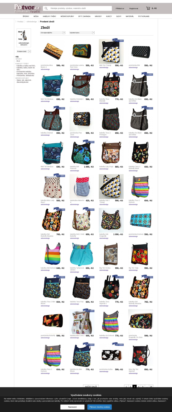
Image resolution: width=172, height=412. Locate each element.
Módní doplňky (67, 16)
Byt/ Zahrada (84, 16)
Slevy (118, 16)
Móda (36, 16)
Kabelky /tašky (49, 16)
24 (151, 387)
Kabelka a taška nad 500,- (26, 66)
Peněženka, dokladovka (25, 75)
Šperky (26, 16)
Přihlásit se (120, 8)
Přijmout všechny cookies (99, 407)
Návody (98, 16)
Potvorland (143, 16)
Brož (18, 61)
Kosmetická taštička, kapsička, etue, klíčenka (25, 72)
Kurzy (109, 16)
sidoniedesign (32, 22)
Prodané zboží (47, 21)
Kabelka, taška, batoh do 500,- (26, 69)
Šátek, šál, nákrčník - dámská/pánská (24, 81)
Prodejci (20, 22)
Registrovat (133, 8)
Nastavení (72, 407)
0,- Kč (154, 8)
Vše (17, 57)
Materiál (130, 16)
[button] (93, 32)
